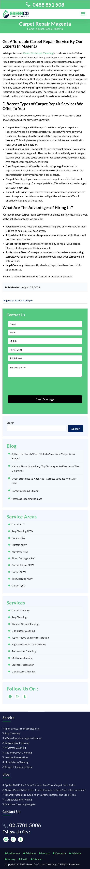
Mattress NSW (20, 551)
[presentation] (26, 386)
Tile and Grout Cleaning (25, 623)
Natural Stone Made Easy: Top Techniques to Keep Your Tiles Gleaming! (45, 789)
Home (30, 28)
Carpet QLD (18, 585)
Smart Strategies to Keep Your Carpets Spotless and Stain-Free (40, 794)
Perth (24, 859)
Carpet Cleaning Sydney (18, 766)
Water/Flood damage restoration (30, 637)
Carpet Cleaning (21, 610)
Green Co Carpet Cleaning (38, 53)
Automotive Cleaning (24, 651)
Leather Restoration (23, 664)
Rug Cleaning (19, 617)
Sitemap (37, 859)
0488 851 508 (48, 4)
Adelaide (76, 853)
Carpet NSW (19, 571)
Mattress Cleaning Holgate (27, 498)
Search (10, 422)
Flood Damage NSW (23, 558)
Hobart (45, 853)
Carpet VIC (18, 524)
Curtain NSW (19, 544)
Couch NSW (18, 537)
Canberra (60, 853)
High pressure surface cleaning (29, 644)
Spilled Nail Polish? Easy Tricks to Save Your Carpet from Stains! (40, 785)
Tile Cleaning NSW (22, 578)
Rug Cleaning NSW (22, 531)
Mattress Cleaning (22, 657)
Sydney (11, 859)
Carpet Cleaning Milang (25, 490)
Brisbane (31, 853)
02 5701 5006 (25, 825)
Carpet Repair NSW (23, 565)
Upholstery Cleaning (23, 630)
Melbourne (13, 853)
